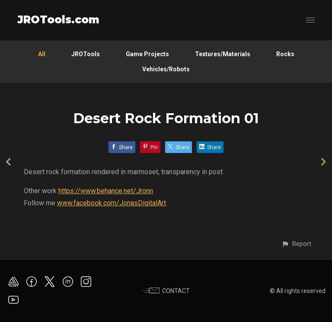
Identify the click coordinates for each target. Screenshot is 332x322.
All (41, 54)
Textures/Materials (222, 54)
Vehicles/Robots (166, 69)
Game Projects (147, 54)
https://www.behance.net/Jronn (105, 191)
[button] (296, 244)
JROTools (85, 54)
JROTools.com (58, 19)
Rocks (285, 54)
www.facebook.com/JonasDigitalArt (111, 203)
